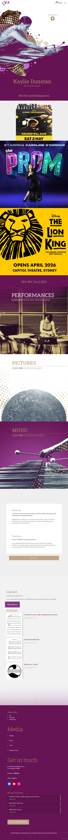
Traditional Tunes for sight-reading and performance (41, 615)
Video (11, 745)
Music (11, 740)
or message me (13, 768)
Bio (10, 715)
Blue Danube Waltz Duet (31, 639)
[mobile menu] (65, 3)
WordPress (54, 833)
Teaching (12, 717)
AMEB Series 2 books (31, 664)
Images (11, 735)
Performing (12, 719)
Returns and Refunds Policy (18, 822)
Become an (13, 773)
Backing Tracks (13, 750)
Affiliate (12, 778)
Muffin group (26, 833)
